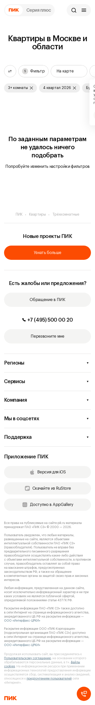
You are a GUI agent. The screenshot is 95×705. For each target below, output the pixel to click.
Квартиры (37, 214)
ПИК (19, 214)
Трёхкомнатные (65, 214)
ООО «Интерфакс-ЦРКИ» (22, 620)
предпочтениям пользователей (49, 678)
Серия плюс (38, 10)
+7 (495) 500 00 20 (47, 320)
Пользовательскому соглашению (27, 658)
